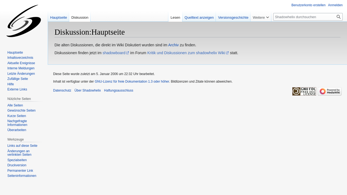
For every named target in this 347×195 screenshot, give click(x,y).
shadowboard (113, 53)
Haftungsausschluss (118, 90)
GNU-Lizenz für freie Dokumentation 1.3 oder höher (132, 81)
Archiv (173, 45)
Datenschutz (62, 90)
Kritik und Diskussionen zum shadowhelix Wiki (186, 53)
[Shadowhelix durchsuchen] (308, 17)
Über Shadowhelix (88, 90)
